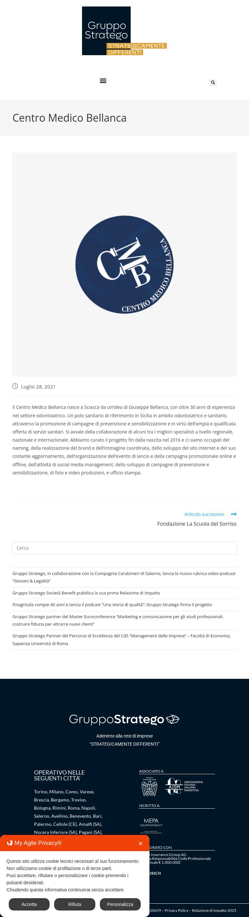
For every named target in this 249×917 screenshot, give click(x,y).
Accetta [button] (29, 904)
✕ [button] (140, 843)
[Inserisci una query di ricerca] (124, 548)
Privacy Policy (176, 910)
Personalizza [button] (120, 904)
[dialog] (74, 876)
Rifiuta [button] (74, 904)
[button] (103, 80)
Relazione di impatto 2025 (214, 910)
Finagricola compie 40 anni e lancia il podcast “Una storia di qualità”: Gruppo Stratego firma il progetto (112, 604)
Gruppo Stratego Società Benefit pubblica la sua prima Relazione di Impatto (86, 593)
